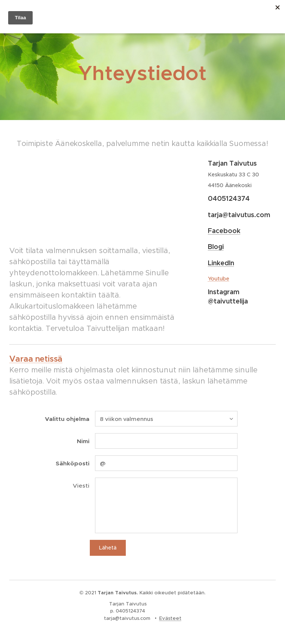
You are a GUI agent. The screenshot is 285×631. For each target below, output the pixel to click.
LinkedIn (220, 263)
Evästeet (170, 618)
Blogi (215, 246)
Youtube (218, 278)
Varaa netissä (35, 359)
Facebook (223, 230)
